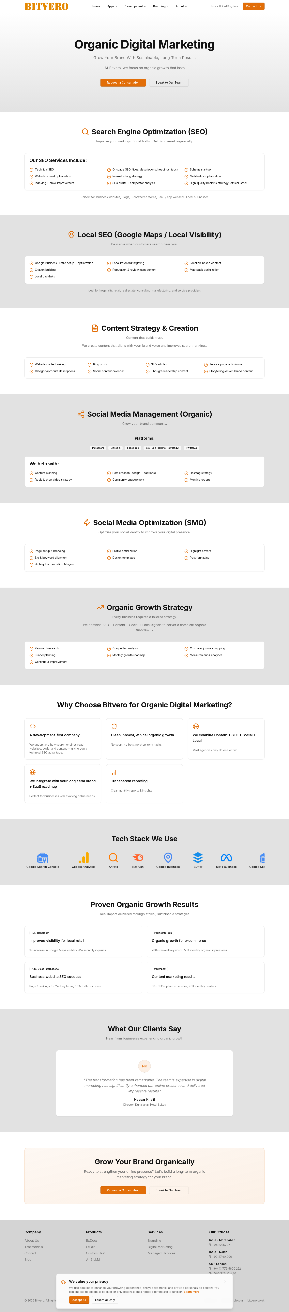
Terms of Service (144, 1293)
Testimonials (33, 1247)
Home (96, 6)
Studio (91, 1247)
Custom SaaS (96, 1253)
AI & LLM (93, 1260)
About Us (31, 1240)
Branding (161, 6)
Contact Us (253, 6)
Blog (27, 1260)
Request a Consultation (123, 82)
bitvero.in (211, 1300)
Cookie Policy (170, 1293)
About (181, 6)
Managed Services (161, 1253)
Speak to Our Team (169, 82)
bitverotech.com (232, 1300)
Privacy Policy (119, 1293)
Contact (30, 1253)
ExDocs (92, 1240)
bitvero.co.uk (256, 1300)
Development (135, 6)
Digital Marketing (160, 1247)
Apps (112, 6)
